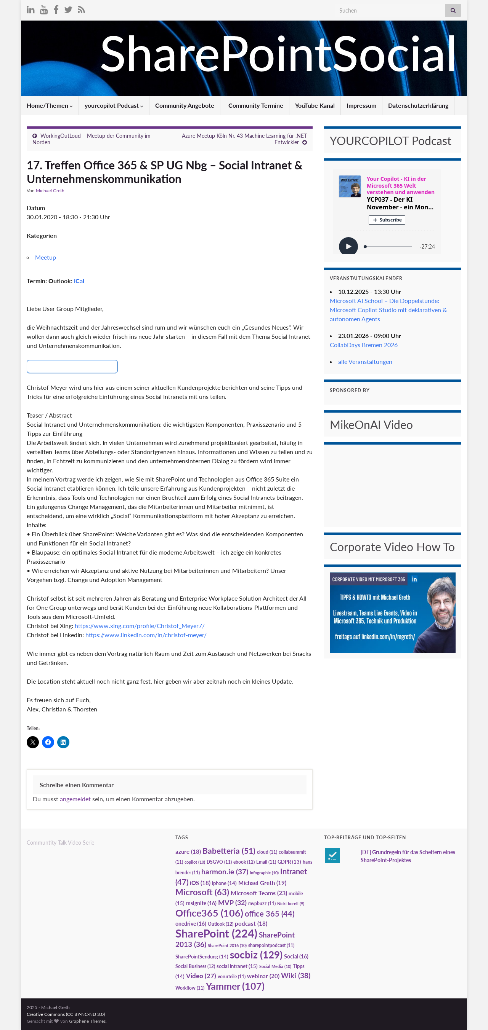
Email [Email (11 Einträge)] (266, 861)
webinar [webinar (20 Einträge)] (263, 975)
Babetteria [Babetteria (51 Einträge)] (228, 850)
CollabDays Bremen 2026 (364, 344)
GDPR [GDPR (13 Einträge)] (289, 861)
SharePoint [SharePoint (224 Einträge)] (216, 932)
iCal (79, 280)
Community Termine (255, 105)
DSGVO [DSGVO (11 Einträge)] (219, 861)
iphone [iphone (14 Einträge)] (224, 883)
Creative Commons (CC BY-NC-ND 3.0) (66, 1014)
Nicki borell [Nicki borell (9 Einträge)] (290, 903)
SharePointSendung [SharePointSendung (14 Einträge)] (201, 956)
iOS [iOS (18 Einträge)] (200, 882)
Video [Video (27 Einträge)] (201, 975)
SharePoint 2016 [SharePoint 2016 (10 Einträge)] (227, 944)
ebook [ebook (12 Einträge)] (244, 861)
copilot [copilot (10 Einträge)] (195, 861)
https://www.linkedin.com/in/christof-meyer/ (146, 634)
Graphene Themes (87, 1021)
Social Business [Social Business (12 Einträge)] (195, 966)
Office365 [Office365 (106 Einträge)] (209, 912)
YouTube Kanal (315, 105)
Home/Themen (50, 105)
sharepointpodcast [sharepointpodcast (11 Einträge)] (271, 945)
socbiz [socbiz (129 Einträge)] (256, 954)
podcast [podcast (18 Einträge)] (251, 923)
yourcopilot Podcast (114, 105)
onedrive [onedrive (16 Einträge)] (190, 923)
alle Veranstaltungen (365, 361)
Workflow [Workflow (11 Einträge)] (189, 987)
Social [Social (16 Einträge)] (296, 956)
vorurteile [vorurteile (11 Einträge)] (232, 976)
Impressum (361, 105)
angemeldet (75, 798)
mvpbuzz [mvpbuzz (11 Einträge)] (262, 903)
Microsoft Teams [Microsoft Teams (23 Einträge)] (259, 892)
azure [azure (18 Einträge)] (188, 851)
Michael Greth (50, 190)
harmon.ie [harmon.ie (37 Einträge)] (224, 871)
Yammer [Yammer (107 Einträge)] (235, 985)
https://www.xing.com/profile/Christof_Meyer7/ (140, 625)
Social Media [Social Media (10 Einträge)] (275, 965)
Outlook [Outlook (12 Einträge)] (220, 923)
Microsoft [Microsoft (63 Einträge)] (202, 892)
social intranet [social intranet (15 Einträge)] (237, 966)
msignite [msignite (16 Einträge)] (201, 902)
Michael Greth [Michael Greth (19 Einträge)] (262, 882)
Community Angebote (184, 105)
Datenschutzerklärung (418, 105)
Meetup (45, 257)
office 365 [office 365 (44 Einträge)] (269, 913)
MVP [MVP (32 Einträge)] (232, 902)
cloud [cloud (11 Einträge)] (267, 852)
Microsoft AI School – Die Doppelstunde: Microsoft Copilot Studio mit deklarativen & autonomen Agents (388, 309)
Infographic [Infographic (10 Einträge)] (264, 872)
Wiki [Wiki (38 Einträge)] (295, 975)
